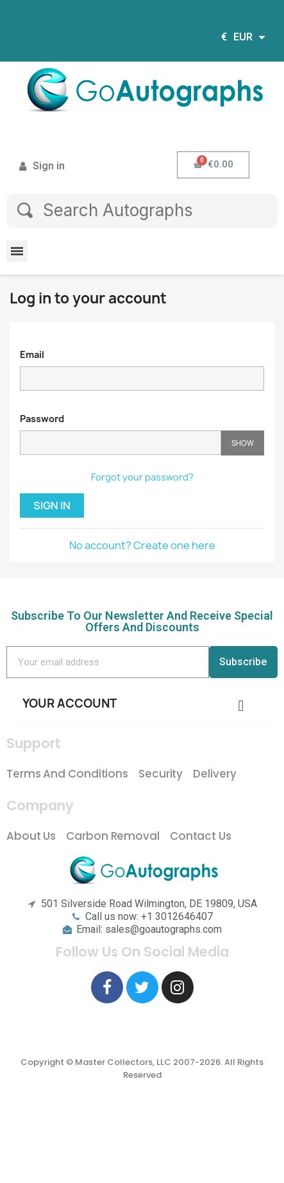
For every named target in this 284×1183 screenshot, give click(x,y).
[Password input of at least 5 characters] (120, 442)
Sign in (52, 505)
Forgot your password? (142, 477)
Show (242, 443)
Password (42, 419)
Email (32, 354)
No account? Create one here (142, 545)
